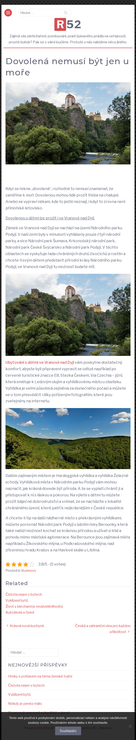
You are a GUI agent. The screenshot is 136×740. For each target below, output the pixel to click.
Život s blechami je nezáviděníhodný (34, 606)
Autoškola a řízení (19, 612)
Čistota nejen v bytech (23, 594)
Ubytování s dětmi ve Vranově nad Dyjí (39, 362)
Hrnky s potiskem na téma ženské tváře (40, 676)
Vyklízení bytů (16, 600)
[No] (130, 726)
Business (28, 570)
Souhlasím (68, 731)
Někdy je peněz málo (25, 703)
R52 (69, 24)
